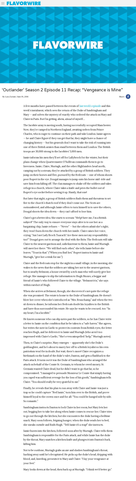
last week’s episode (90, 106)
